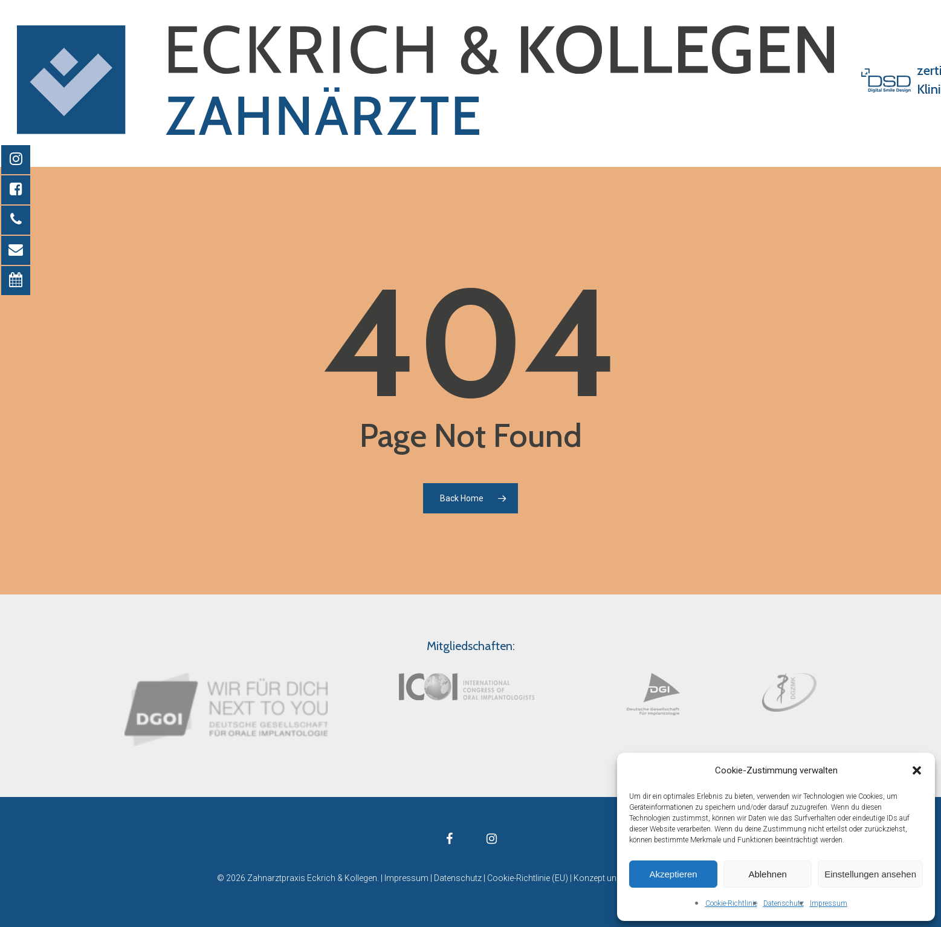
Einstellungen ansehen (870, 874)
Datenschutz (783, 903)
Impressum (828, 903)
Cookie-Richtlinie (731, 903)
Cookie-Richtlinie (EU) (527, 878)
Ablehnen (767, 874)
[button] (917, 770)
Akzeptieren (673, 874)
